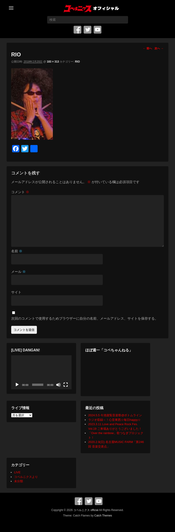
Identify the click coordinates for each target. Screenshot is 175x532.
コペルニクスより (26, 477)
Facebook (77, 30)
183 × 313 (53, 61)
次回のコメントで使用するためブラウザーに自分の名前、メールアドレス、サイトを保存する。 (84, 318)
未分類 (18, 481)
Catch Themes (103, 515)
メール (18, 272)
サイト (16, 292)
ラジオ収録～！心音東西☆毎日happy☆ (114, 419)
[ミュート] (58, 384)
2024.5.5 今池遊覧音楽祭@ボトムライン (115, 415)
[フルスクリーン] (65, 384)
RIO (77, 61)
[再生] (17, 384)
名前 (16, 251)
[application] (41, 372)
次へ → (158, 48)
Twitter (87, 30)
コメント (20, 192)
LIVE (17, 472)
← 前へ (147, 48)
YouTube (97, 30)
